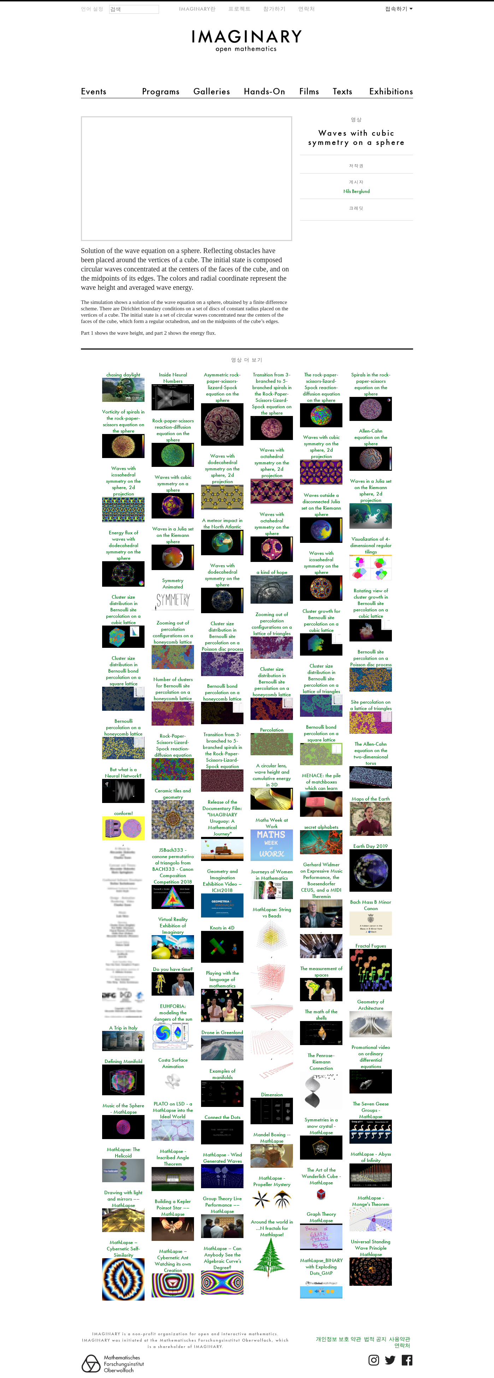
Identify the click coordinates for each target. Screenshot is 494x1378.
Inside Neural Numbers (173, 377)
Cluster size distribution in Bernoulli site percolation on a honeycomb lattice (272, 682)
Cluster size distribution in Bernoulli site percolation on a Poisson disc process (222, 636)
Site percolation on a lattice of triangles (371, 705)
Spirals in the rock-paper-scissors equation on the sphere (370, 384)
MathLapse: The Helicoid (123, 1152)
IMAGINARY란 (197, 9)
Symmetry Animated (172, 583)
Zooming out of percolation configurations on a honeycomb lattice (173, 632)
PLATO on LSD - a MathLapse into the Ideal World (173, 1110)
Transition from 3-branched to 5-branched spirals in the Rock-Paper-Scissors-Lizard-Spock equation (222, 750)
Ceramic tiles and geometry (173, 793)
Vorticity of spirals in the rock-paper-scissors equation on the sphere (123, 421)
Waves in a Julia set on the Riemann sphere (173, 535)
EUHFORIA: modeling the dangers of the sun (173, 1012)
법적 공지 (375, 1339)
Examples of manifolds (222, 1074)
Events (93, 91)
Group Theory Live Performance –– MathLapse (222, 1204)
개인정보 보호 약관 (338, 1339)
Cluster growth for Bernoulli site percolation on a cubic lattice (321, 620)
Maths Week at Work (271, 823)
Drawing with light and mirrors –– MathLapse (123, 1198)
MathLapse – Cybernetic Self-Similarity (123, 1248)
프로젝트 (239, 9)
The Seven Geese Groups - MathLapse (371, 1110)
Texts (342, 91)
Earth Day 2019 (370, 846)
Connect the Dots (222, 1117)
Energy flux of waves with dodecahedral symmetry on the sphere (123, 545)
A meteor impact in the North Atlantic (222, 523)
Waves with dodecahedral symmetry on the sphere (222, 575)
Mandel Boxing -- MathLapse (271, 1137)
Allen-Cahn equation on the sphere (370, 437)
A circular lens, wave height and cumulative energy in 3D (272, 775)
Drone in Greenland (222, 1032)
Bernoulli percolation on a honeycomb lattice (123, 727)
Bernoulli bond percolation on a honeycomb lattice (222, 692)
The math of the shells (321, 1014)
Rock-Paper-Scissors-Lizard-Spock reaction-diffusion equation (173, 745)
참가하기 (274, 9)
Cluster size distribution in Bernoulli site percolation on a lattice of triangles (321, 678)
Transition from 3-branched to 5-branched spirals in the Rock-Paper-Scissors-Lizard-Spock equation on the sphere (272, 393)
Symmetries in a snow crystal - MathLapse (321, 1126)
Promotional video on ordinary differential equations (371, 1056)
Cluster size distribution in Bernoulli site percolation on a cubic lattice (123, 610)
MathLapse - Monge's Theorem (370, 1201)
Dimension (272, 1094)
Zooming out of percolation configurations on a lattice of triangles (272, 624)
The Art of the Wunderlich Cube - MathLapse (321, 1176)
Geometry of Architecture (370, 1004)
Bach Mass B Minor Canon (370, 905)
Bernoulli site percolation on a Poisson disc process (371, 658)
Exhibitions (391, 91)
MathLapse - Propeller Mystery (271, 1181)
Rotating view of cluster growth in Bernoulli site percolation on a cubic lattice (370, 603)
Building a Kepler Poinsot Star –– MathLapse (173, 1207)
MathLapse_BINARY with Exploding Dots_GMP (321, 1266)
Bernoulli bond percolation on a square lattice (321, 733)
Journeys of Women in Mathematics (272, 874)
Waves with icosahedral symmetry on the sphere (321, 562)
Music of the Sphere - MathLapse (123, 1108)
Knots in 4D (222, 928)
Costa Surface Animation (173, 1063)
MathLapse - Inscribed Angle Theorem (173, 1157)
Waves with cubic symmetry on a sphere (173, 483)
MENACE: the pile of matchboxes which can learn (321, 781)
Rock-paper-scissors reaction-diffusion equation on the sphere (173, 430)
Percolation (271, 730)
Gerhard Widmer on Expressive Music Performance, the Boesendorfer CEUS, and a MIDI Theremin (321, 880)
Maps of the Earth (371, 799)
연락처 (306, 9)
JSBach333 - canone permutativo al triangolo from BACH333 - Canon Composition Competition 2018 (173, 866)
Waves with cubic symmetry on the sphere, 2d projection (321, 446)
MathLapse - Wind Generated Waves (222, 1157)
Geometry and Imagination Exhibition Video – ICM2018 (222, 880)
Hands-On (265, 91)
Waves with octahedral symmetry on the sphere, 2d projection (271, 463)
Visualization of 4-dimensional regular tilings (371, 545)
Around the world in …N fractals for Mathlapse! (272, 1228)
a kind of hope (272, 572)
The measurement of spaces (321, 971)
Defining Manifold (123, 1061)
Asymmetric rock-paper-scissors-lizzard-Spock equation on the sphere (222, 387)
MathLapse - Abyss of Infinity (371, 1157)
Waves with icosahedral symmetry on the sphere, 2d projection (123, 481)
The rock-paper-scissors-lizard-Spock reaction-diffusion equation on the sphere (321, 387)
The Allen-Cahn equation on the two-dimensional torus (371, 753)
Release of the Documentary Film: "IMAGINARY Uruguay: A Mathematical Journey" (222, 818)
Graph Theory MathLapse (321, 1217)
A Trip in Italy (123, 1028)
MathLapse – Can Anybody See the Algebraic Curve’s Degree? (222, 1258)
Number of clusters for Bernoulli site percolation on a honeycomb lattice (173, 689)
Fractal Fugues (370, 946)
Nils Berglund (356, 191)
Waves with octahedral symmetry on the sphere (271, 523)
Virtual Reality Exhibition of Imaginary (173, 925)
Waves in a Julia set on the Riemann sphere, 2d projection (371, 490)
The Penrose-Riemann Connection (321, 1061)
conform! (123, 813)
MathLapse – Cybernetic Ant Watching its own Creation (173, 1260)
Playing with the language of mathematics (222, 979)
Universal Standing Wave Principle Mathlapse (370, 1247)
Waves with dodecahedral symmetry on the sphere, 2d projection (222, 469)
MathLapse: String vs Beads (272, 912)
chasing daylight (123, 374)
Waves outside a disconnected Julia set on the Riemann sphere (321, 504)
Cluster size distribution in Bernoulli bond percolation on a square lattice (123, 671)
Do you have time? (173, 969)
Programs (161, 91)
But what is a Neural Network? (123, 772)
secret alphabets (321, 827)
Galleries (211, 91)
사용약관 (399, 1339)
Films (309, 91)
